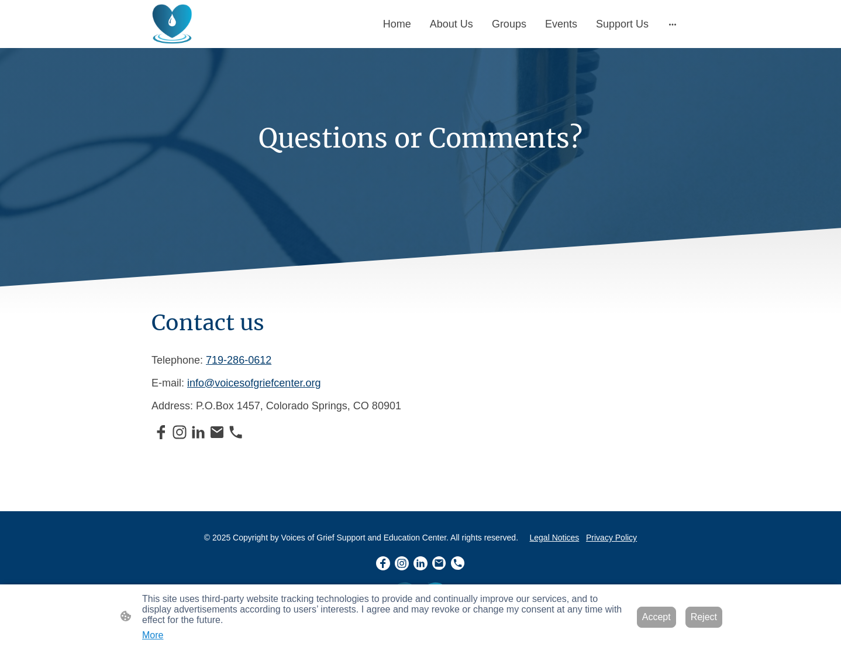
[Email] (217, 432)
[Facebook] (161, 432)
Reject (704, 617)
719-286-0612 (238, 360)
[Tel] (236, 432)
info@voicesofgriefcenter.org (253, 383)
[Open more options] (672, 24)
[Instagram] (180, 432)
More (152, 635)
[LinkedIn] (198, 432)
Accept (656, 617)
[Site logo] (172, 24)
